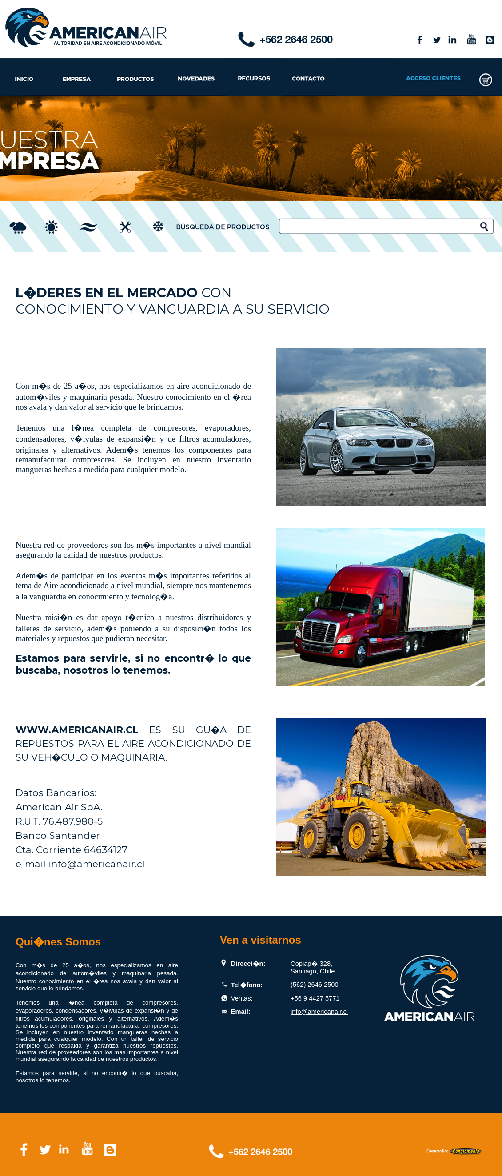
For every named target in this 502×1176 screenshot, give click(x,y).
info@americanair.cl (319, 1011)
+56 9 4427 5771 (315, 998)
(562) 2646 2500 (315, 984)
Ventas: (242, 998)
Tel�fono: (247, 985)
